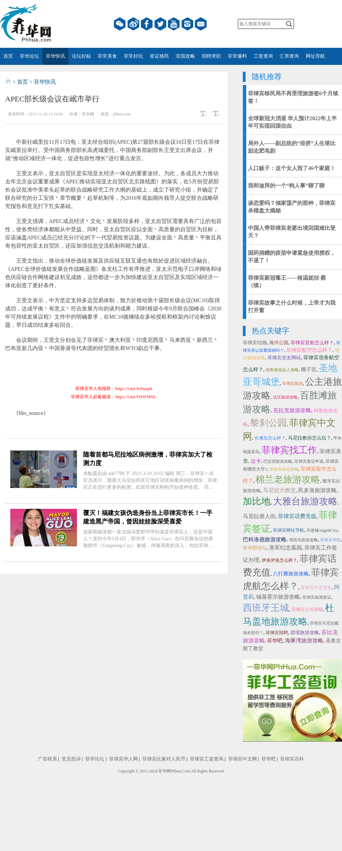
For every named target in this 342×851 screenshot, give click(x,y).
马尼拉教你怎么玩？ (309, 438)
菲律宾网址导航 (288, 530)
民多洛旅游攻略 (317, 490)
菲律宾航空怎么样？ (309, 350)
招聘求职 (211, 56)
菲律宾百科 (292, 759)
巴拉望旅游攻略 (277, 461)
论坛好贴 (81, 56)
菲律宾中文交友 (316, 587)
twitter (160, 23)
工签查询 (263, 56)
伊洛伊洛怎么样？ (279, 560)
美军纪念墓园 (285, 547)
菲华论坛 (29, 56)
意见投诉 (71, 759)
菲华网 (164, 771)
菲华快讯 (55, 56)
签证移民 (159, 56)
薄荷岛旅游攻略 (303, 540)
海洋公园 (278, 342)
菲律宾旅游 (292, 383)
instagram (187, 23)
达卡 (256, 461)
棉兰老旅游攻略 (287, 479)
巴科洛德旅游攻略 (265, 539)
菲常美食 (107, 56)
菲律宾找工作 (289, 450)
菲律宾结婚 (255, 342)
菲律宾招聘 (277, 632)
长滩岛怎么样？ (270, 438)
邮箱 (201, 23)
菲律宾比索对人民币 (163, 759)
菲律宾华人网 (123, 759)
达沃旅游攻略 (285, 397)
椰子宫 (308, 369)
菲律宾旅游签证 (316, 597)
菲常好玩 (133, 56)
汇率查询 (289, 56)
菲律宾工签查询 (206, 759)
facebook (147, 23)
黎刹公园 (268, 423)
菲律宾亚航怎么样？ (312, 342)
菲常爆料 (237, 56)
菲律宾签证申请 (308, 461)
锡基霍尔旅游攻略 (278, 597)
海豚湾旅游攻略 (304, 640)
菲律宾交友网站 (284, 357)
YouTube (174, 23)
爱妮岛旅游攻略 (283, 469)
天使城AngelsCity (322, 530)
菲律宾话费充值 (297, 516)
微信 (120, 23)
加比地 (257, 501)
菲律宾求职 (330, 540)
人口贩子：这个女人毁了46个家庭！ (292, 168)
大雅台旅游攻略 (305, 501)
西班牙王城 (266, 608)
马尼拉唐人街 (259, 516)
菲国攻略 (185, 56)
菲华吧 (274, 640)
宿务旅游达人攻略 (282, 369)
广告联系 (47, 759)
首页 (8, 56)
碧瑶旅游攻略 (304, 632)
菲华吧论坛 (255, 547)
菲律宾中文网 (242, 759)
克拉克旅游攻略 (292, 410)
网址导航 (315, 56)
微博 (133, 23)
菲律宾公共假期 (307, 609)
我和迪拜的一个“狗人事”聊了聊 (286, 186)
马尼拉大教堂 (279, 490)
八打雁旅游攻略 (291, 573)
